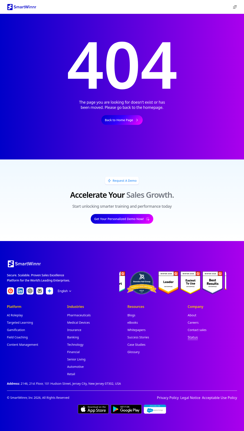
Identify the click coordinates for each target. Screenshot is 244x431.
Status (193, 337)
